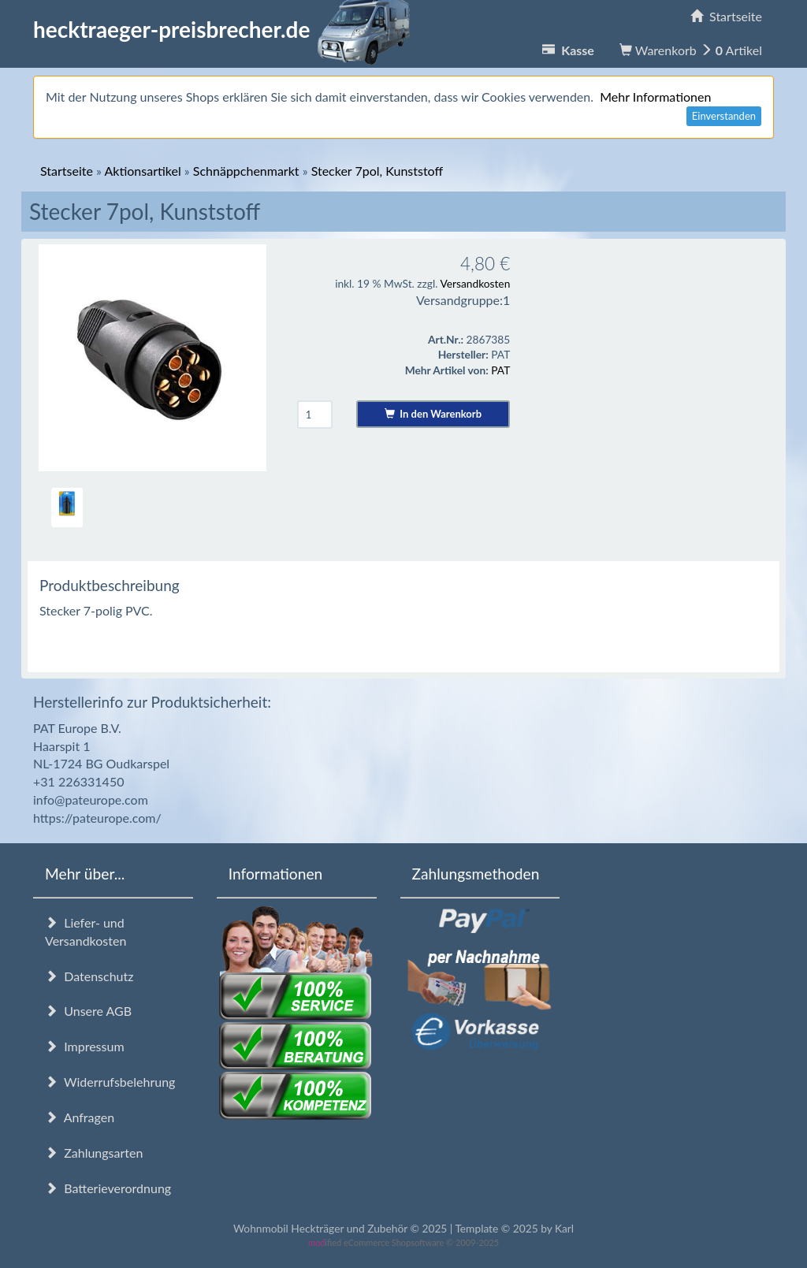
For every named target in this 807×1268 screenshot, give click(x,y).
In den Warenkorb (433, 413)
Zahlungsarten (94, 1152)
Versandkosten (475, 283)
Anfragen (79, 1117)
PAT (500, 370)
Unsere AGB (88, 1010)
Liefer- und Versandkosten (85, 931)
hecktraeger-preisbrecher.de (226, 29)
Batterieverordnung (108, 1188)
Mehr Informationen (655, 96)
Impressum (85, 1046)
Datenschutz (89, 976)
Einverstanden (724, 116)
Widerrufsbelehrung (110, 1081)
